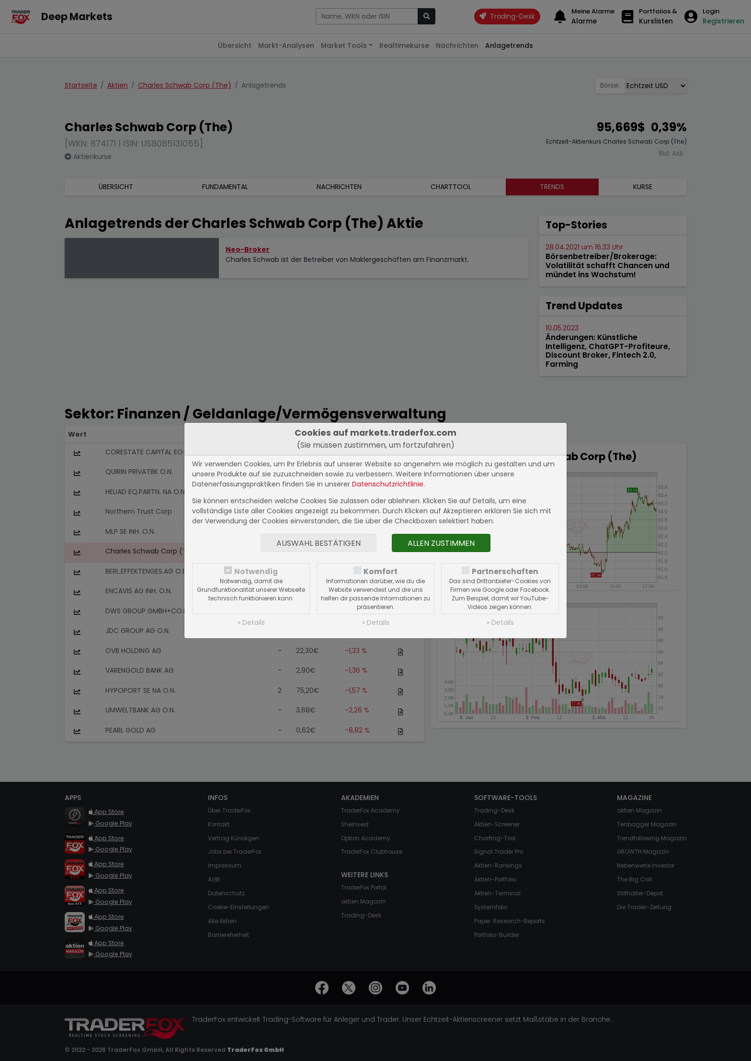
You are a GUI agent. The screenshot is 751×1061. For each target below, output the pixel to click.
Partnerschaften (505, 571)
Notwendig (256, 571)
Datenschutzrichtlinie (387, 484)
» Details (251, 622)
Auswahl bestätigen (318, 543)
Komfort (381, 571)
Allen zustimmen (441, 543)
